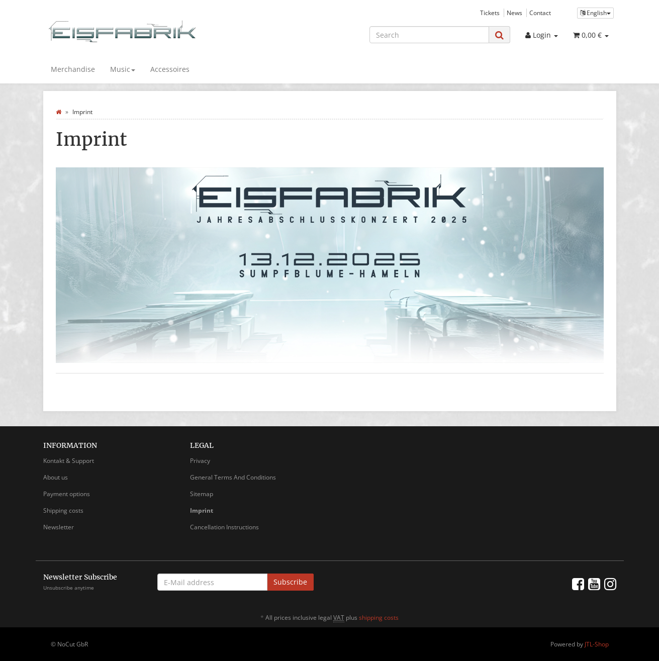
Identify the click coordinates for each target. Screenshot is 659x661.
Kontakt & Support (68, 460)
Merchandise (73, 69)
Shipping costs (63, 510)
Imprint (201, 510)
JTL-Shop (597, 644)
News (514, 13)
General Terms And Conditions (233, 477)
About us (55, 477)
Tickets (490, 13)
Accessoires (170, 69)
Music (122, 69)
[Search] (429, 34)
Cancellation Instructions (224, 527)
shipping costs (379, 617)
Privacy (200, 460)
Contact (540, 13)
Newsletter (58, 527)
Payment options (66, 494)
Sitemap (201, 494)
